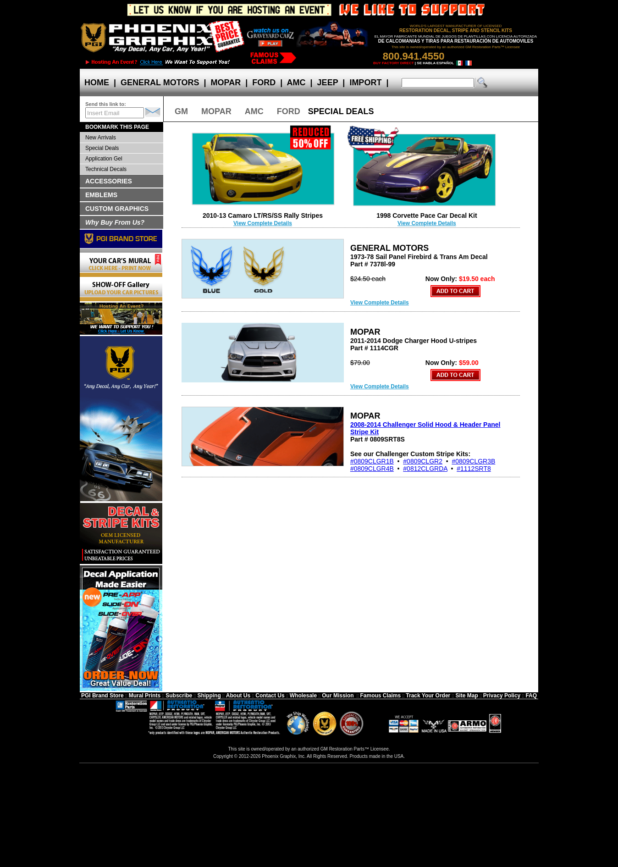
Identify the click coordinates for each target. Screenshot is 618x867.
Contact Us (269, 695)
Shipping (209, 695)
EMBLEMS (101, 195)
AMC (296, 82)
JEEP (328, 82)
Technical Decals (106, 169)
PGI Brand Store (102, 695)
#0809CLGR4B (372, 468)
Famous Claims (380, 695)
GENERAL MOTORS (160, 82)
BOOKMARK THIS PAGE (117, 127)
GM (181, 111)
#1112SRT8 (474, 468)
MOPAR (225, 82)
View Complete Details (262, 223)
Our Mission (337, 695)
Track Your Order (428, 695)
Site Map (466, 695)
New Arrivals (100, 137)
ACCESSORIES (108, 181)
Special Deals (102, 148)
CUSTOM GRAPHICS (117, 208)
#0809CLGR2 (422, 461)
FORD (264, 82)
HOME (97, 82)
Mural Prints (144, 695)
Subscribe (179, 695)
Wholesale (303, 695)
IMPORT (365, 82)
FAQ (531, 695)
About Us (238, 695)
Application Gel (103, 158)
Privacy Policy (501, 695)
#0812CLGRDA (425, 468)
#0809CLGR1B (372, 461)
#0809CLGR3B (473, 461)
